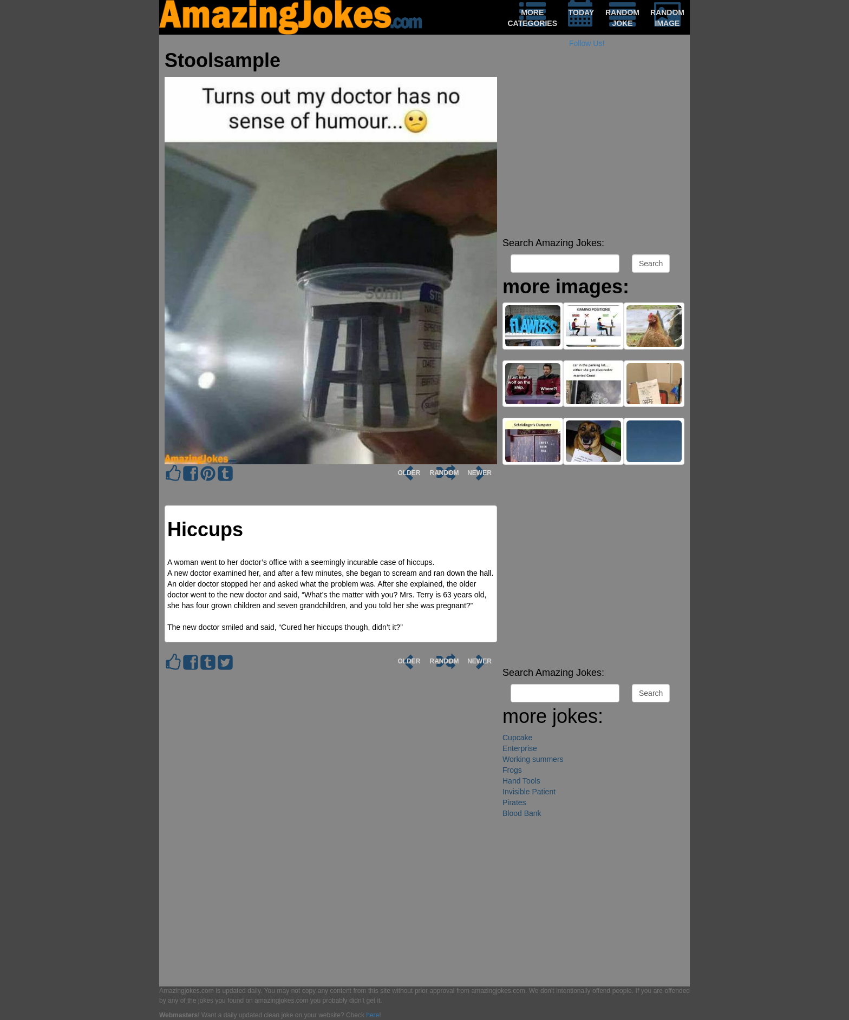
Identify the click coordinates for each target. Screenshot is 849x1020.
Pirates (514, 802)
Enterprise (519, 748)
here (372, 1015)
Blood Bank (521, 813)
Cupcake (517, 737)
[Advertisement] (593, 157)
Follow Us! (586, 43)
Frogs (512, 770)
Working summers (533, 759)
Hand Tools (521, 780)
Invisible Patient (529, 791)
